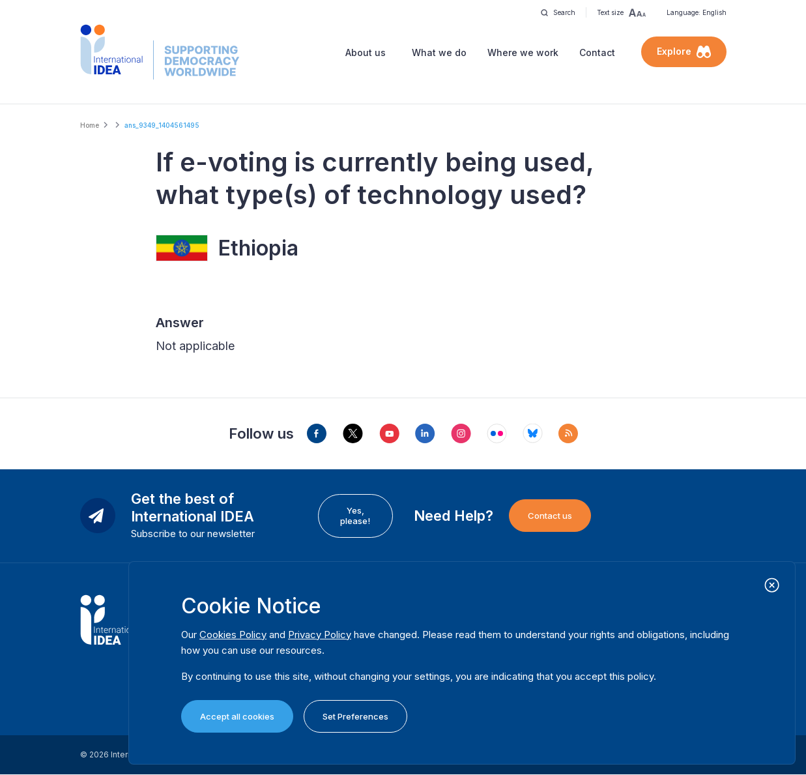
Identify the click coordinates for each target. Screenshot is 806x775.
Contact (597, 52)
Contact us (550, 515)
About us (365, 52)
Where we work (522, 52)
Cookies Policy (232, 634)
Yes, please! (355, 515)
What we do (439, 52)
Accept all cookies (237, 716)
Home (89, 125)
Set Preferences (355, 716)
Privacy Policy (319, 634)
